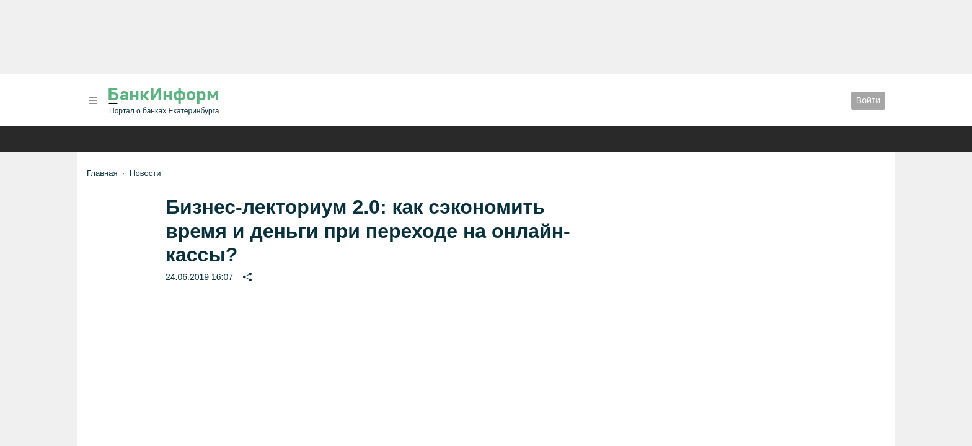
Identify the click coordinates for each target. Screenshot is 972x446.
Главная (102, 173)
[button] (93, 100)
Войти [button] (868, 100)
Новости (145, 173)
